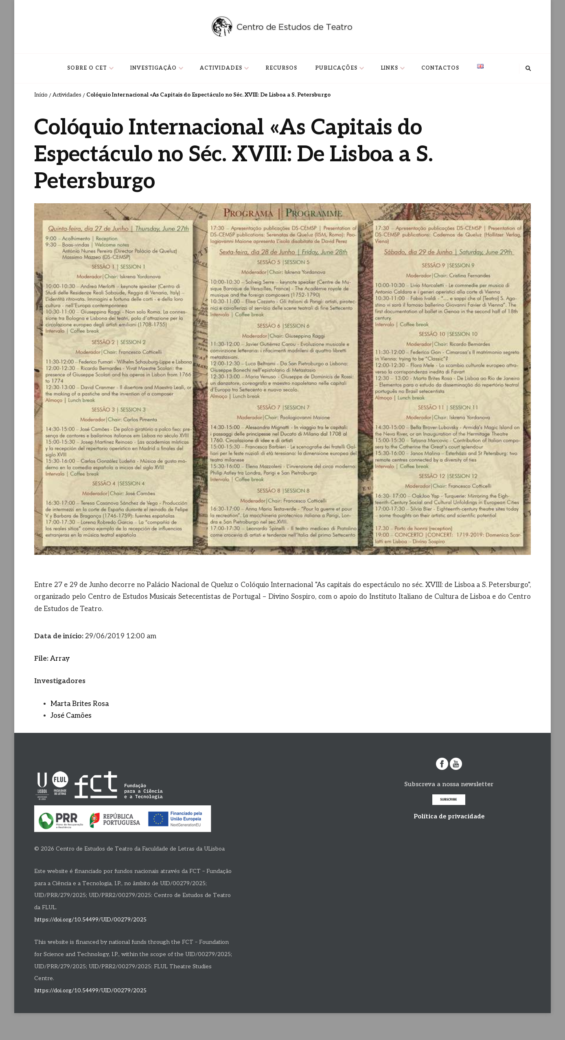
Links (389, 68)
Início (41, 95)
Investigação (153, 68)
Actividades (221, 68)
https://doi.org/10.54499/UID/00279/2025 (90, 920)
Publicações (336, 68)
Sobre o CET (87, 68)
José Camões (71, 716)
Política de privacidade (449, 816)
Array (60, 659)
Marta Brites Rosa (79, 704)
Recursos (281, 68)
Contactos (440, 68)
